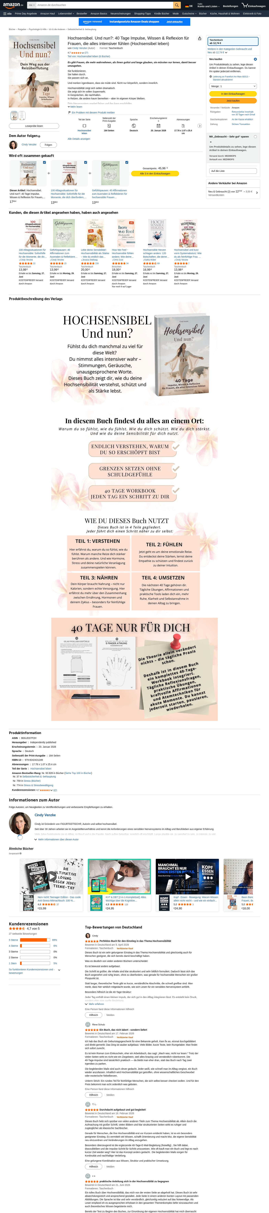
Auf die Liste (218, 171)
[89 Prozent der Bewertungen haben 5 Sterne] (33, 940)
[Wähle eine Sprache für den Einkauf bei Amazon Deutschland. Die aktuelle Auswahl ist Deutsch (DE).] (189, 5)
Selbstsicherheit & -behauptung (82, 29)
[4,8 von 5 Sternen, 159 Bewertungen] (90, 263)
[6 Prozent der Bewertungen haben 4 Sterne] (33, 946)
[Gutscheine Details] (196, 13)
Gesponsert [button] (15, 853)
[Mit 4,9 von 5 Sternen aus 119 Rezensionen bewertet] (128, 904)
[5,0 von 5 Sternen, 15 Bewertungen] (58, 263)
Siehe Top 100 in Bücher (78, 773)
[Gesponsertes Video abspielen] (51, 876)
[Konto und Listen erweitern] (219, 6)
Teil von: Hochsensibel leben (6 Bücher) (89, 56)
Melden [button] (110, 1015)
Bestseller (82, 13)
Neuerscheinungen (120, 13)
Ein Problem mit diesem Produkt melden (91, 112)
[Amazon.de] (13, 5)
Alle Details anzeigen (79, 138)
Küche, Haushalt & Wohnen (225, 13)
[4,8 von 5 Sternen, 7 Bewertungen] (182, 263)
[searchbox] (104, 5)
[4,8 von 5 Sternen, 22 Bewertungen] (27, 263)
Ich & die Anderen (57, 29)
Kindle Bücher (161, 13)
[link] (69, 173)
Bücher (203, 13)
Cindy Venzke (79, 48)
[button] (7, 13)
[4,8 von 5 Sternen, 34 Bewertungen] (120, 263)
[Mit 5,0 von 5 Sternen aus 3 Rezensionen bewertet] (196, 904)
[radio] (233, 41)
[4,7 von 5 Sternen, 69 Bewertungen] (151, 263)
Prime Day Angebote (26, 13)
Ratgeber (22, 29)
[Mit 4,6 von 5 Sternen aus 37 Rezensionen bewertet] (60, 904)
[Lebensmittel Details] (73, 13)
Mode (176, 13)
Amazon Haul (47, 13)
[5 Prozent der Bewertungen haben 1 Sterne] (33, 963)
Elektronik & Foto (252, 13)
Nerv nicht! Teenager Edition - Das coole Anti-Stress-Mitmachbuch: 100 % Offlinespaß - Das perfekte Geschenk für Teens (59, 899)
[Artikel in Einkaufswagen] (253, 5)
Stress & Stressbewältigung (38, 785)
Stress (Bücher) (32, 780)
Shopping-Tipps (142, 13)
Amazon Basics (99, 13)
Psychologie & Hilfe (37, 29)
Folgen (48, 144)
